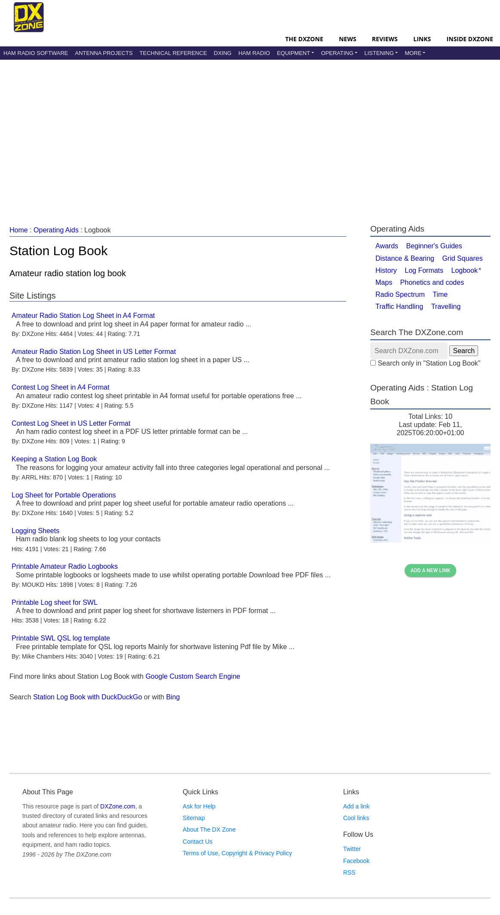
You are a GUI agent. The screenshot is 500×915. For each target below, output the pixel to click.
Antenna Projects (103, 53)
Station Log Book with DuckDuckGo (87, 697)
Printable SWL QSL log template (61, 638)
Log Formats (424, 270)
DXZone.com (117, 806)
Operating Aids (56, 230)
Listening (379, 53)
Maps (383, 282)
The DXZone (304, 39)
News (347, 39)
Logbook (464, 270)
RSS (349, 872)
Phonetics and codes (432, 282)
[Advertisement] (225, 133)
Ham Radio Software (35, 53)
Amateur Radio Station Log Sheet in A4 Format (83, 315)
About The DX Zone (209, 829)
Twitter (352, 848)
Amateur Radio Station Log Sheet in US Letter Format (94, 351)
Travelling (446, 306)
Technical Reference (173, 53)
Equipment (293, 53)
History (386, 270)
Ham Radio (254, 53)
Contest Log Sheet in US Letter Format (71, 423)
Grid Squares (462, 258)
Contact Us (197, 841)
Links (422, 39)
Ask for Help (199, 806)
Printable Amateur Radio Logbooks (65, 566)
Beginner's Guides (434, 246)
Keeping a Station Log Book (54, 459)
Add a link (356, 806)
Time (440, 294)
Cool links (356, 817)
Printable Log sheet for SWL (55, 602)
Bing (173, 697)
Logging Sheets (35, 530)
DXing (223, 53)
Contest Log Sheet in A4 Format (61, 387)
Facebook (356, 860)
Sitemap (193, 817)
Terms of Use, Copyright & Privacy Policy (237, 853)
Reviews (385, 39)
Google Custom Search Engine (193, 676)
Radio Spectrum (400, 294)
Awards (386, 246)
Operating (337, 53)
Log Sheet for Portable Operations (64, 495)
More (413, 53)
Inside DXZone (470, 39)
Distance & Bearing (404, 258)
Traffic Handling (399, 306)
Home (18, 230)
